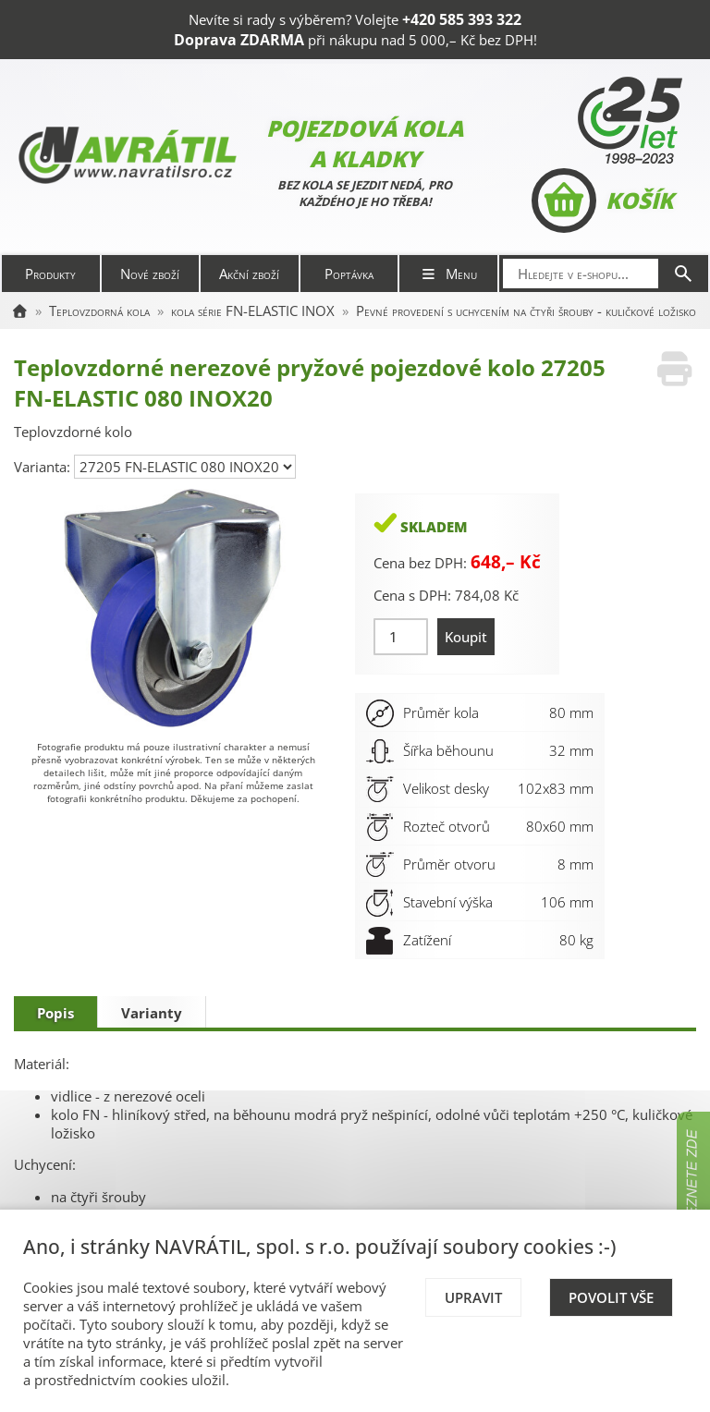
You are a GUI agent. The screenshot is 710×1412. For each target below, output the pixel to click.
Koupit (466, 636)
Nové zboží (149, 273)
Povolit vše (611, 1297)
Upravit (473, 1297)
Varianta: (44, 466)
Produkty (50, 273)
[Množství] (400, 636)
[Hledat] (683, 273)
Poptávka (348, 273)
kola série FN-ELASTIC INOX (253, 310)
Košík (602, 200)
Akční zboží (249, 273)
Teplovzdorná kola (99, 310)
